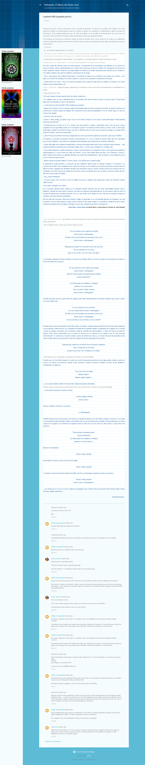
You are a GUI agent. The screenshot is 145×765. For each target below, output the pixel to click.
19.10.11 (54, 572)
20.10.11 (54, 610)
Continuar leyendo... (118, 497)
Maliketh (89, 755)
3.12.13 (53, 737)
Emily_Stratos (56, 559)
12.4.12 (53, 721)
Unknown (54, 727)
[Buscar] (127, 5)
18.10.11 (54, 541)
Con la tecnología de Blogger (84, 752)
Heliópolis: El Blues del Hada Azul (61, 4)
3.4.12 (53, 669)
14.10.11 (54, 517)
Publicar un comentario (53, 741)
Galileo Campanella (57, 523)
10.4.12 (53, 704)
